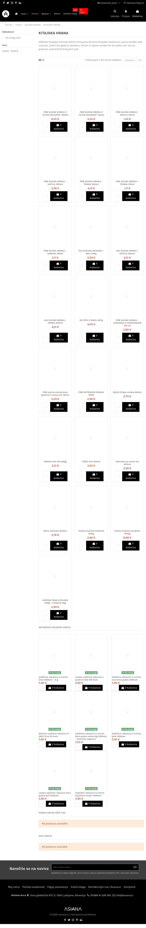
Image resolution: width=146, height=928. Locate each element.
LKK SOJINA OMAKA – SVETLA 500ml (127, 253)
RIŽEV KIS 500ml (91, 462)
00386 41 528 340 (100, 899)
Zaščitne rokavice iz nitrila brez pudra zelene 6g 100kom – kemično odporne (91, 738)
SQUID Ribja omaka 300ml (127, 393)
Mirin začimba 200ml (55, 532)
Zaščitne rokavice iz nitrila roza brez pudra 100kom (126, 679)
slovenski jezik (109, 2)
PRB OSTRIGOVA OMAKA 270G (91, 395)
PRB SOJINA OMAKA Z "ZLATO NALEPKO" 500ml (55, 114)
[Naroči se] (135, 869)
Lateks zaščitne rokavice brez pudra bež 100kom (55, 795)
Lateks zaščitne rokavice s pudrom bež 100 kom (89, 679)
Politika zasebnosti (33, 890)
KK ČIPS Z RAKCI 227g (91, 321)
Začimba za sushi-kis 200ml (127, 464)
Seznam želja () (133, 2)
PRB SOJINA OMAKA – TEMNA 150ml (127, 184)
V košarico (59, 128)
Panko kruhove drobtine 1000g (127, 533)
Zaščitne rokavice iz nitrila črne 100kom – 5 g (53, 679)
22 (139, 60)
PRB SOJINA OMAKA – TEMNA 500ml (91, 184)
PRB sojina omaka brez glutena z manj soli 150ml (55, 395)
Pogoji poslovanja (57, 890)
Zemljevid (129, 890)
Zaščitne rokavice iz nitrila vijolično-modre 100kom (89, 795)
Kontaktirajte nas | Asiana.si (104, 890)
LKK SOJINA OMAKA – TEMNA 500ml (55, 322)
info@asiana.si (124, 899)
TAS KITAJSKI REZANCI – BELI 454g (91, 253)
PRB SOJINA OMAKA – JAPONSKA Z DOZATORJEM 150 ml (127, 324)
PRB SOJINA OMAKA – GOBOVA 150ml (55, 253)
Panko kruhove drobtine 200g (91, 533)
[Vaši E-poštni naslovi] (91, 869)
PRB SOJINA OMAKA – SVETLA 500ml (55, 184)
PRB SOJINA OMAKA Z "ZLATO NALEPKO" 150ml (91, 114)
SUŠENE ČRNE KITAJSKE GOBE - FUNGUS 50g (55, 603)
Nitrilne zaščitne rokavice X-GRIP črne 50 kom (54, 736)
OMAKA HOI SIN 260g (55, 462)
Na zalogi (13, 37)
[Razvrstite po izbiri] (124, 60)
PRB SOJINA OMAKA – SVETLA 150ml (127, 114)
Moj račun (14, 890)
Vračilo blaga (78, 890)
